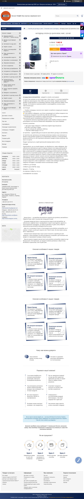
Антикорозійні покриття (10, 57)
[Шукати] (77, 15)
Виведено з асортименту (10, 92)
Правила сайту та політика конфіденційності (30, 488)
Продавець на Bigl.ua (42, 496)
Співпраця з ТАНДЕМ (8, 130)
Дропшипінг (46, 478)
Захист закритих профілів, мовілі (11, 89)
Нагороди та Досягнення (9, 127)
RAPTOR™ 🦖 (25, 23)
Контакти (4, 132)
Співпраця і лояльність (49, 477)
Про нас (4, 121)
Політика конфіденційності (67, 497)
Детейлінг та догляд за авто (11, 77)
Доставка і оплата (7, 115)
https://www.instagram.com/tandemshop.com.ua (10, 218)
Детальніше (61, 4)
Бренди (63, 23)
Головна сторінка (6, 23)
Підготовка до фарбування (11, 68)
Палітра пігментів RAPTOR (30, 482)
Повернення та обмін (8, 118)
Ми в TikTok (66, 480)
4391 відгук (68, 1)
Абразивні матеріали (9, 63)
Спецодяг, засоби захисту (10, 74)
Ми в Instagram (6, 141)
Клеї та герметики (8, 65)
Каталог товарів (6, 33)
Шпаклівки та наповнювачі (11, 60)
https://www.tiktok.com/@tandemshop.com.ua (10, 215)
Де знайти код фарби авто (30, 480)
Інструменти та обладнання (11, 71)
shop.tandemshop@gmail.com (10, 208)
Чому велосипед (48, 484)
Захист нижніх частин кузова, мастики (9, 85)
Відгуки (69, 23)
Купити (54, 49)
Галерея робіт (6, 138)
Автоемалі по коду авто (10, 44)
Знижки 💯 (57, 23)
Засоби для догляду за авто (35, 28)
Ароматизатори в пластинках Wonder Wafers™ (9, 81)
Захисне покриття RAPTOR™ (9, 477)
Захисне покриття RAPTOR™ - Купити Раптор (11, 36)
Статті (4, 112)
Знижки (4, 484)
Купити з (66, 49)
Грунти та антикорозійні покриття (10, 50)
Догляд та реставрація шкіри (10, 40)
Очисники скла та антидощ (51, 28)
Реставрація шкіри (37, 23)
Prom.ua (50, 494)
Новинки (4, 147)
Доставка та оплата (29, 475)
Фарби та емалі (8, 46)
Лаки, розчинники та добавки (9, 54)
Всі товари (15, 23)
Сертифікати (5, 124)
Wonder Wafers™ (48, 23)
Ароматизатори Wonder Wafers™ (10, 480)
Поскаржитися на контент (55, 497)
